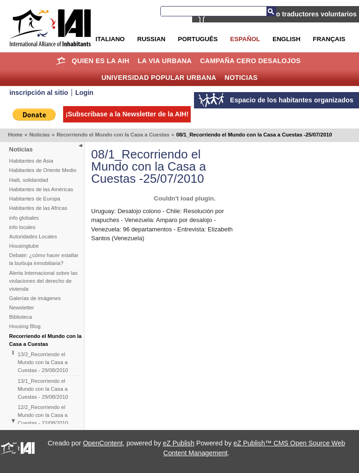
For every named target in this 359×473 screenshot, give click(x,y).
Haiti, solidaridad (29, 180)
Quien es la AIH (100, 60)
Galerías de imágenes (35, 298)
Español (245, 39)
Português (198, 39)
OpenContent (102, 443)
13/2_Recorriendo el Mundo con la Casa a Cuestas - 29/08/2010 (43, 362)
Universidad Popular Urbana (158, 77)
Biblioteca (20, 317)
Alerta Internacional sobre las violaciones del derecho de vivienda (43, 281)
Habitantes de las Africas (38, 208)
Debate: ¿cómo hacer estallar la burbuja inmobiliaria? (44, 259)
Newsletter (21, 307)
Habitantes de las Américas (41, 189)
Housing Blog (25, 326)
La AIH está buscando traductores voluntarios (284, 14)
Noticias (241, 77)
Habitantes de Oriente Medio (43, 170)
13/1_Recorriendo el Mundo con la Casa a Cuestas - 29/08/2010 (43, 389)
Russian (151, 39)
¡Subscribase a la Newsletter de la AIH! (126, 114)
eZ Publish (178, 443)
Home (61, 60)
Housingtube (24, 246)
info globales (24, 218)
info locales (22, 227)
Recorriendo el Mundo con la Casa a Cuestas (113, 134)
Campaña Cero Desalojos (250, 60)
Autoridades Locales (33, 236)
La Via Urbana (165, 60)
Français (329, 39)
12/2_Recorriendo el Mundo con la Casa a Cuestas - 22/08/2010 (43, 415)
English (287, 39)
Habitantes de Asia (31, 161)
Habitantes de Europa (34, 198)
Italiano (109, 39)
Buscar (271, 11)
